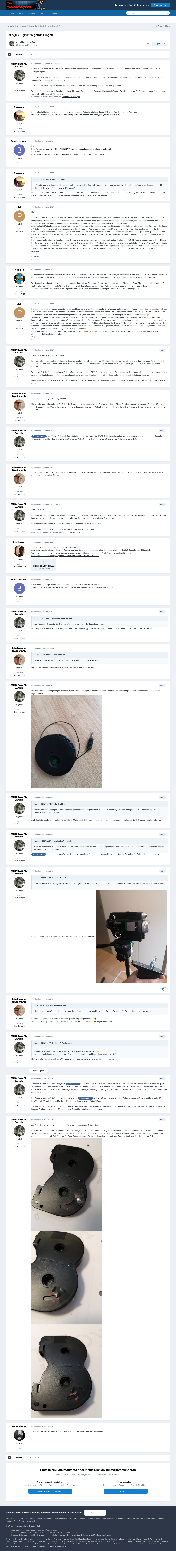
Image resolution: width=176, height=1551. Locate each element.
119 (19, 229)
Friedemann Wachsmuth (19, 395)
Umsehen (44, 13)
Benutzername (19, 141)
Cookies (49, 1546)
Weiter (19, 54)
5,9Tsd (19, 564)
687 (19, 163)
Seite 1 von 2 (35, 54)
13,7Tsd (19, 418)
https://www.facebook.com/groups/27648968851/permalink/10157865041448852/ (65, 556)
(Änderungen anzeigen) (71, 97)
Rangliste (55, 13)
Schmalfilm (35, 45)
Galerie (20, 13)
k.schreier (19, 542)
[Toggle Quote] (34, 179)
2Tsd (19, 129)
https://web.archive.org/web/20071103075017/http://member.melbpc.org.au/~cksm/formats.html (71, 149)
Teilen (146, 44)
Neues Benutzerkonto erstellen (50, 1491)
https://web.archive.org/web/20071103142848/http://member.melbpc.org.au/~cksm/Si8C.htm (69, 154)
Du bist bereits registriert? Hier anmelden (132, 5)
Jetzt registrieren (160, 5)
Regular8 (19, 269)
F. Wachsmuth (65, 841)
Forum (11, 14)
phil (19, 207)
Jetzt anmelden (126, 1491)
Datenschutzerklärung (116, 1544)
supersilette (19, 1426)
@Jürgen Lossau (85, 1098)
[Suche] (138, 13)
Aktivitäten (32, 13)
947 (19, 88)
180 (19, 1448)
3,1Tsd (19, 291)
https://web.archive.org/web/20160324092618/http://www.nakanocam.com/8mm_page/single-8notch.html (75, 115)
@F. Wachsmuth (39, 436)
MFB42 (63, 179)
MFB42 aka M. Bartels (29, 42)
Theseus (19, 107)
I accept (95, 1513)
